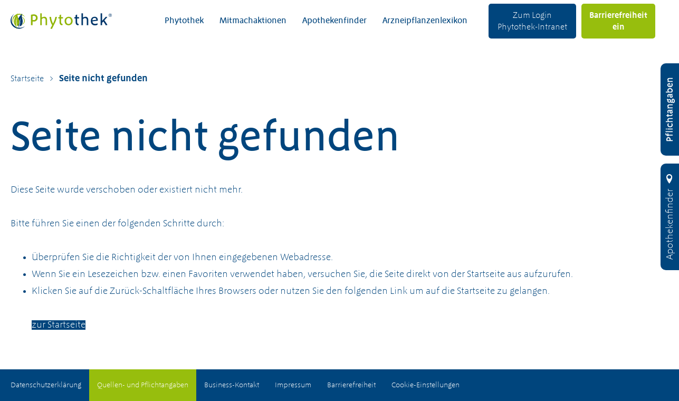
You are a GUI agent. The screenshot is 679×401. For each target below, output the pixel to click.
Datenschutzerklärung (46, 385)
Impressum (293, 385)
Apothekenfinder (334, 21)
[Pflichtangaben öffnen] (670, 109)
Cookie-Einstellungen (425, 385)
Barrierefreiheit (351, 385)
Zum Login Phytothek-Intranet (532, 22)
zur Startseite (58, 325)
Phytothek (184, 21)
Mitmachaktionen (252, 21)
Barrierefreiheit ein (618, 22)
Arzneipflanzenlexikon (424, 21)
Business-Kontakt (231, 385)
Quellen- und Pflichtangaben (142, 385)
